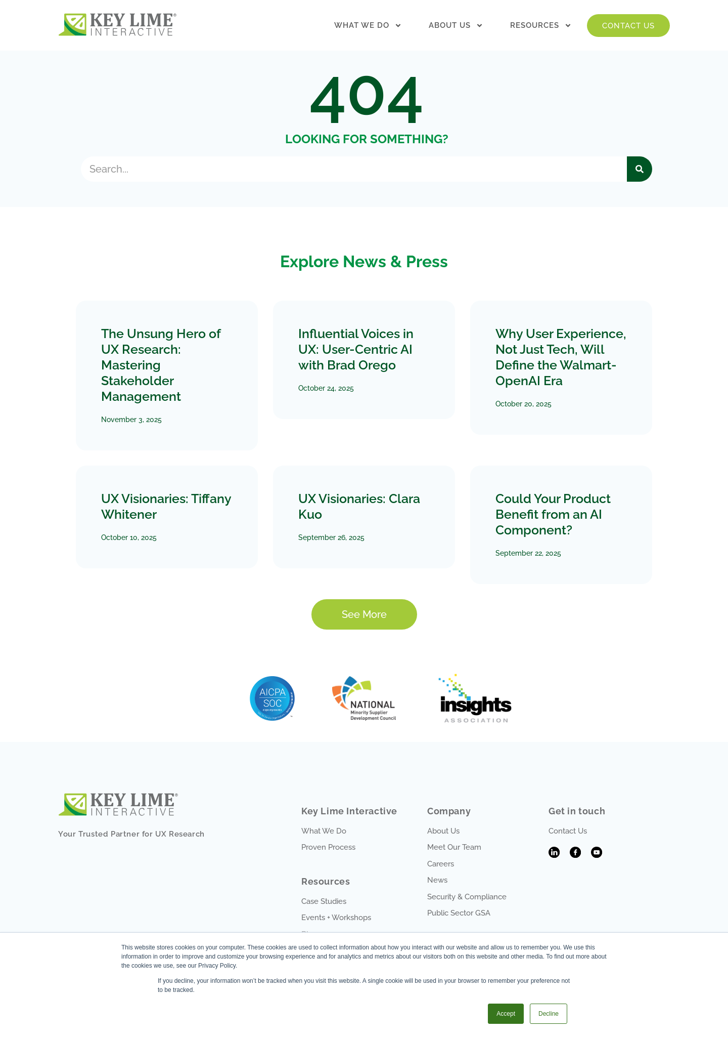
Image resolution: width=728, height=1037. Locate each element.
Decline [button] (548, 1013)
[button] (364, 614)
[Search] (639, 169)
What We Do (368, 25)
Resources (541, 25)
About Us (456, 25)
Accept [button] (505, 1013)
